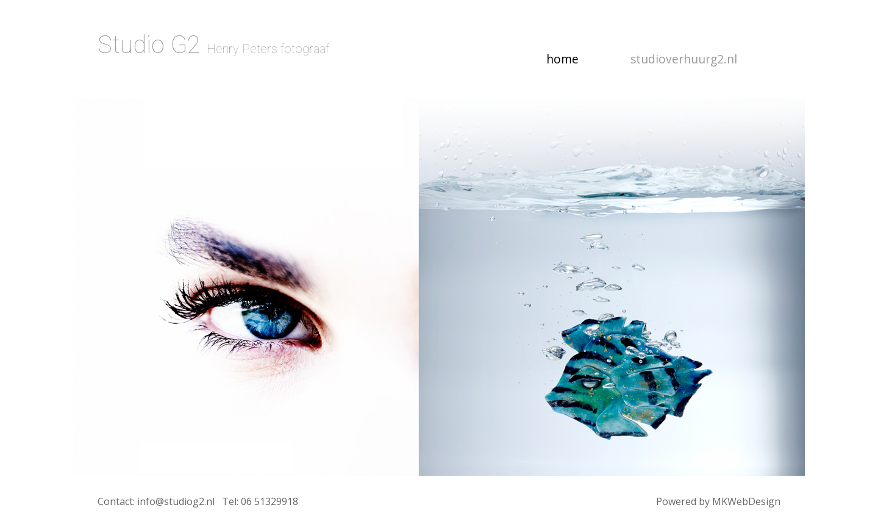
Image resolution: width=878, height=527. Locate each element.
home (571, 58)
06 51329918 (269, 501)
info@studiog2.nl (176, 501)
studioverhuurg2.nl (683, 59)
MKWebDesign (746, 501)
